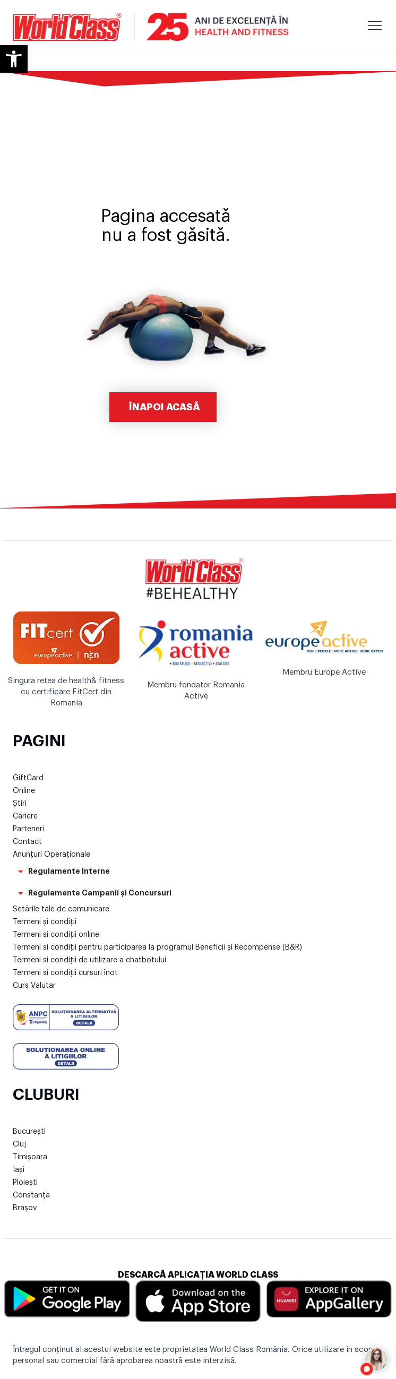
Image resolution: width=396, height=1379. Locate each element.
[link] (14, 59)
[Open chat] (377, 1360)
